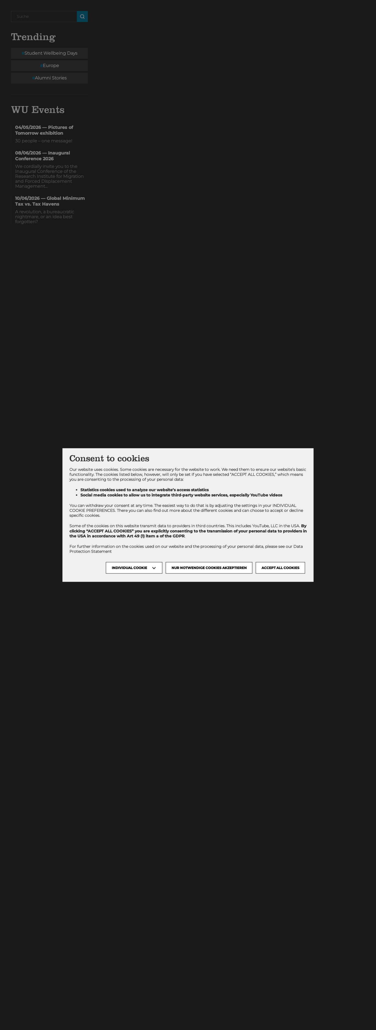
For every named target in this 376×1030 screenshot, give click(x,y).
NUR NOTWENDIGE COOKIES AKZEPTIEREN (209, 568)
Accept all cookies (280, 568)
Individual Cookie (129, 568)
